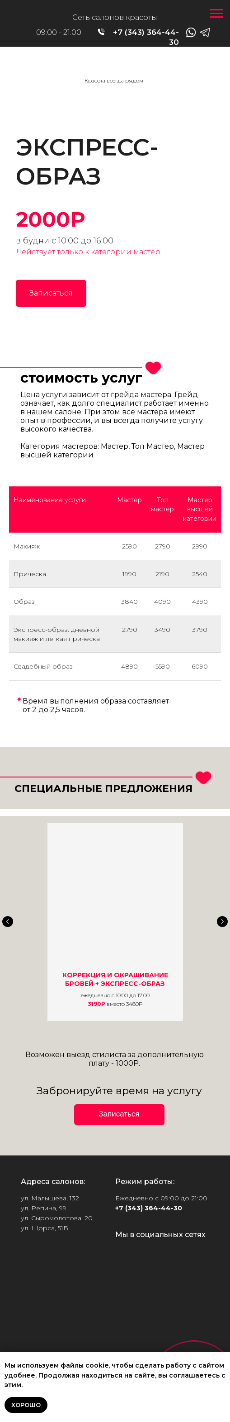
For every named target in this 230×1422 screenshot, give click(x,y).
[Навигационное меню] (216, 13)
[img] (115, 69)
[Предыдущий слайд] (7, 921)
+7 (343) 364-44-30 (148, 1208)
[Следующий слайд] (222, 921)
